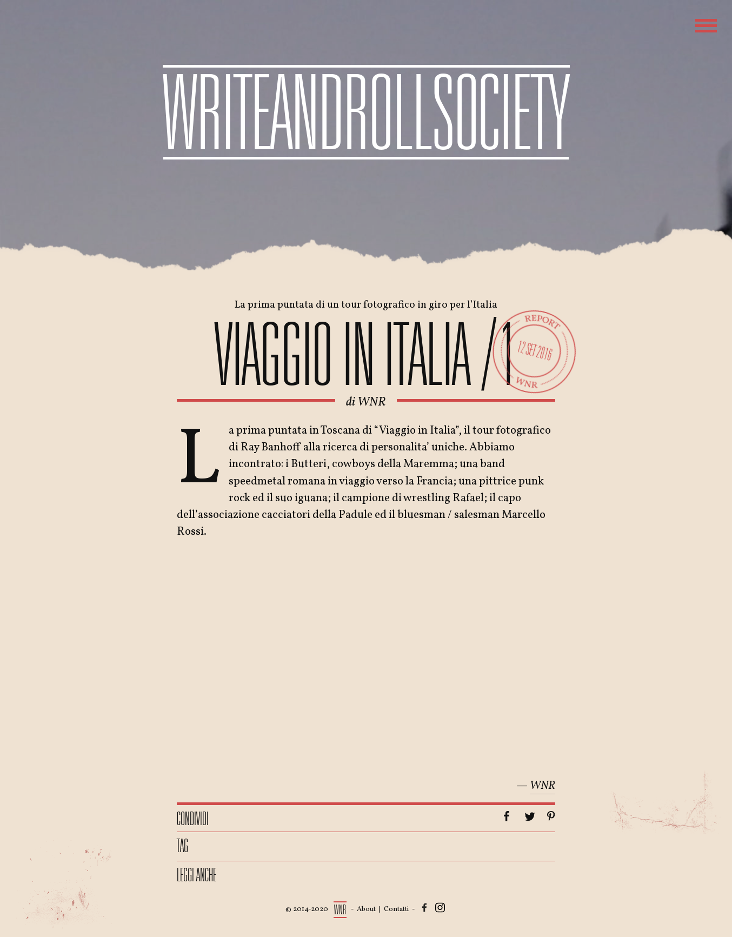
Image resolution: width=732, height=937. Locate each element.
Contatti (396, 909)
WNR (371, 402)
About (366, 909)
